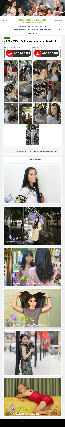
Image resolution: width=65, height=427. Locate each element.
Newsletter (31, 33)
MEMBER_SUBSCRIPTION (45, 29)
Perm (45, 26)
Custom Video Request (32, 29)
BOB (41, 26)
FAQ (36, 33)
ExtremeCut (35, 26)
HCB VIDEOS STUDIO (32, 20)
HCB (6, 43)
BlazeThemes (26, 421)
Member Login (22, 26)
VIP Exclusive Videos (19, 29)
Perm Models (7, 37)
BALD (29, 26)
